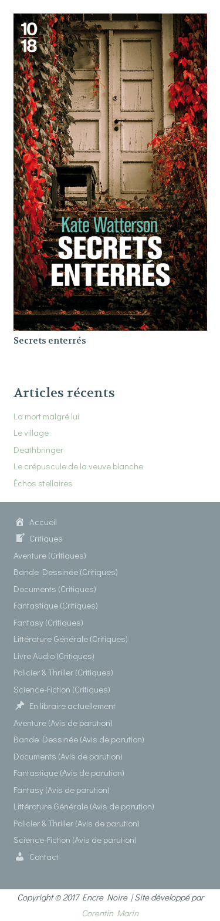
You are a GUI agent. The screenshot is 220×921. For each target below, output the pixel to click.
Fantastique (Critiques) (55, 605)
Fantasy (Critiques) (48, 622)
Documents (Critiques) (54, 588)
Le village (31, 432)
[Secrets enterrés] (110, 21)
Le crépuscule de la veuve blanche (78, 466)
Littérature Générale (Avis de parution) (83, 806)
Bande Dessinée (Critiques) (65, 571)
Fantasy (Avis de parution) (61, 789)
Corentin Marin (110, 913)
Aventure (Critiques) (49, 555)
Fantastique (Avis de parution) (68, 772)
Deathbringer (38, 449)
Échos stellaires (43, 483)
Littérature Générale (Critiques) (70, 638)
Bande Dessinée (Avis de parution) (78, 739)
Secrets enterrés (49, 341)
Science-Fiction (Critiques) (61, 689)
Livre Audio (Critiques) (53, 655)
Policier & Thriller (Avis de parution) (76, 823)
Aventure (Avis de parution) (63, 722)
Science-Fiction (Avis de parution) (75, 839)
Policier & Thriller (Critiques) (63, 672)
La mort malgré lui (46, 416)
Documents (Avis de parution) (68, 756)
